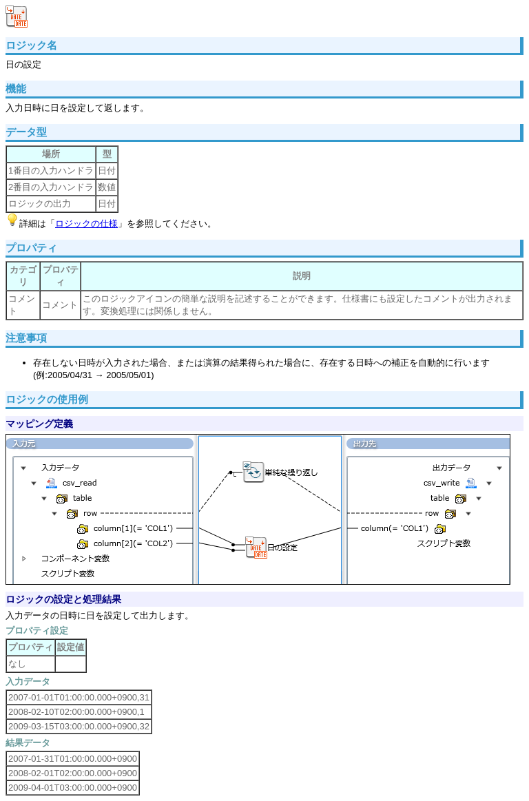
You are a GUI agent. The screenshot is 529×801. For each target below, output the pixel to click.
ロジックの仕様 (86, 223)
